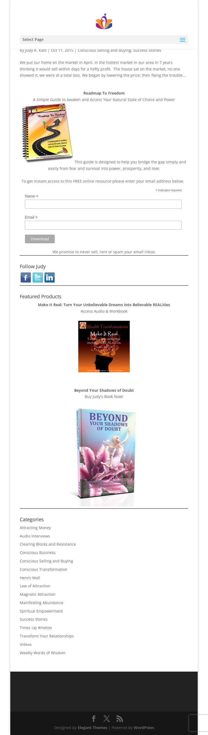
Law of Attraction (35, 585)
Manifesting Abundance (41, 602)
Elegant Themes (92, 727)
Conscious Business (38, 552)
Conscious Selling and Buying (104, 50)
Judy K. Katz (36, 50)
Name (31, 196)
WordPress (144, 727)
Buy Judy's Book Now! (104, 396)
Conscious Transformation (43, 569)
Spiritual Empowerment (41, 611)
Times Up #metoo (36, 627)
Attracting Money (35, 527)
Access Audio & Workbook (104, 311)
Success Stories (147, 50)
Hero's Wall (30, 577)
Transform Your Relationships (47, 636)
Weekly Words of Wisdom (43, 652)
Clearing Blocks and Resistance (48, 544)
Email (31, 217)
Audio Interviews (35, 536)
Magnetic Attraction (38, 594)
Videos (26, 644)
